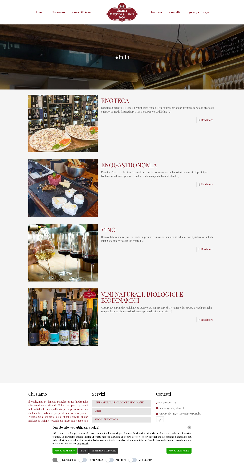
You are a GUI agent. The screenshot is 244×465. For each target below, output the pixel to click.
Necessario (69, 460)
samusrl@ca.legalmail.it (171, 408)
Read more (207, 120)
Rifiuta (83, 450)
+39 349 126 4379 (167, 402)
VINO (108, 229)
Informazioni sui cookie (103, 450)
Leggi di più (82, 443)
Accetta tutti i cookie (179, 450)
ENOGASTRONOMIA (129, 165)
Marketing (145, 460)
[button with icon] (160, 420)
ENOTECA (115, 100)
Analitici (120, 460)
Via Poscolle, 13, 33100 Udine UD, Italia (179, 413)
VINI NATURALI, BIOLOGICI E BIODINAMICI (142, 297)
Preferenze (95, 460)
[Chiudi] (189, 427)
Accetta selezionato (65, 450)
